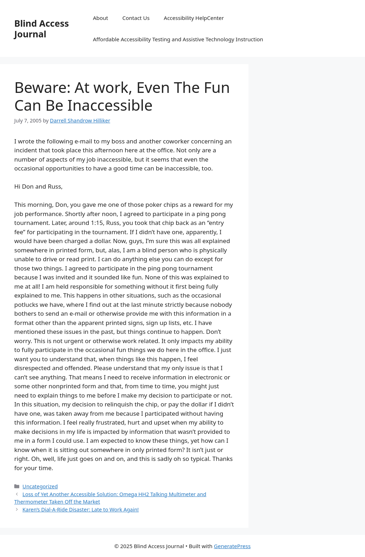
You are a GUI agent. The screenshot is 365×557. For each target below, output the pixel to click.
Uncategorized (40, 486)
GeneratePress (232, 546)
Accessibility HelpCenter (194, 17)
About (100, 17)
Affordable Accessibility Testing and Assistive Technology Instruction (178, 39)
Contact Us (135, 17)
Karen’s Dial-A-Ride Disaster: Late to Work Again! (80, 509)
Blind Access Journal (41, 28)
